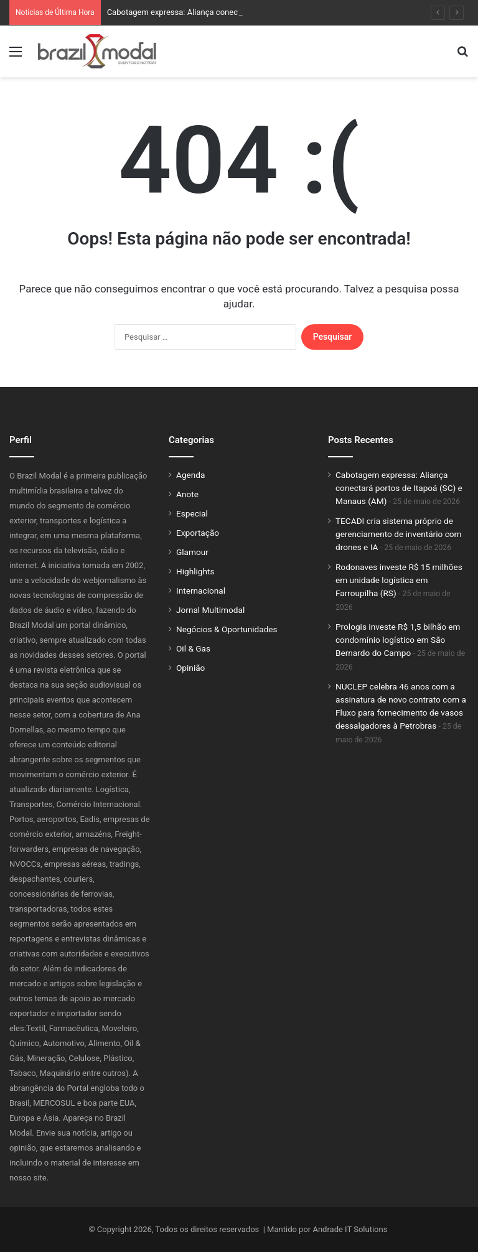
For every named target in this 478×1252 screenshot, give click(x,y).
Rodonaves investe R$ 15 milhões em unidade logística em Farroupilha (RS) (398, 580)
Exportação (197, 533)
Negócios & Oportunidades (227, 629)
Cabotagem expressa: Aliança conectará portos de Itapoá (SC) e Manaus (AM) (398, 488)
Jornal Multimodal (210, 610)
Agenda (190, 475)
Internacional (200, 591)
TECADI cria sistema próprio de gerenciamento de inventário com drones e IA (398, 534)
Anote (187, 494)
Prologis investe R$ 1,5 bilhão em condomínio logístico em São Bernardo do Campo (398, 640)
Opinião (190, 668)
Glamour (192, 552)
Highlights (195, 571)
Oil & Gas (193, 648)
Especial (192, 513)
